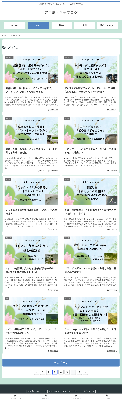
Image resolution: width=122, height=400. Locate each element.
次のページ (61, 362)
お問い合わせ (54, 391)
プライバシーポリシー (71, 391)
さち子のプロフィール (37, 391)
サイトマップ (88, 391)
